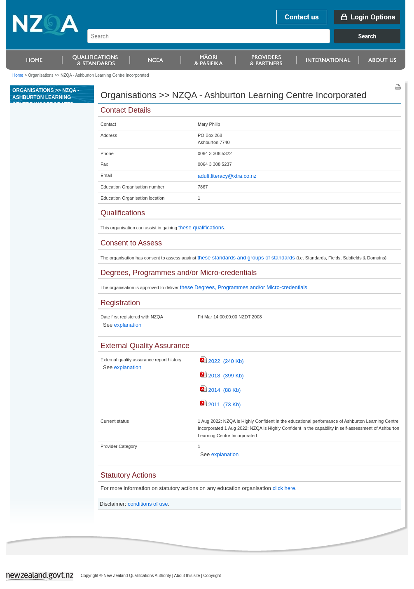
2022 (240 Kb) (222, 361)
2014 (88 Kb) (220, 390)
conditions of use (148, 504)
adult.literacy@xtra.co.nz (227, 176)
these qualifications (201, 227)
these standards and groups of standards (246, 257)
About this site (187, 575)
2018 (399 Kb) (222, 375)
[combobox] (248, 41)
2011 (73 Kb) (220, 404)
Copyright (212, 575)
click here (284, 488)
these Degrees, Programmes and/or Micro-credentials (243, 287)
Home (17, 75)
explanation (128, 325)
